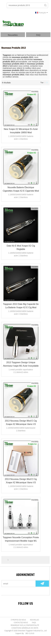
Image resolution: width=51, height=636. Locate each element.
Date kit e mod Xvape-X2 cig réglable (21, 247)
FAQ (38, 35)
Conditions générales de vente (24, 628)
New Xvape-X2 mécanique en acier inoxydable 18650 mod (21, 131)
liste (45, 82)
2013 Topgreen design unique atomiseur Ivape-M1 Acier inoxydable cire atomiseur (21, 364)
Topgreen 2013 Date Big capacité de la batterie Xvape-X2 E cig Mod (21, 306)
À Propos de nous (18, 620)
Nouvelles (34, 620)
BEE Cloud (30, 633)
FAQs (34, 622)
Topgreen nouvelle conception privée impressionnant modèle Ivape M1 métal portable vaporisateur (21, 539)
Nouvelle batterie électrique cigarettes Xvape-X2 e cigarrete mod (21, 189)
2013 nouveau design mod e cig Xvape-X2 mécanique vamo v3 (21, 422)
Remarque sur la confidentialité (25, 625)
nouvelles (13, 35)
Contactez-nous (21, 622)
